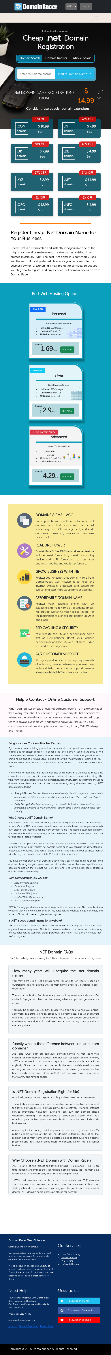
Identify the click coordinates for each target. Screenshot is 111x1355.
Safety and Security (24, 577)
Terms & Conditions (28, 1326)
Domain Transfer (56, 58)
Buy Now (67, 349)
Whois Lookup (81, 58)
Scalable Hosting (24, 603)
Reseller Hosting (69, 1257)
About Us (12, 1326)
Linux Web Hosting (70, 1254)
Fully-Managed (24, 659)
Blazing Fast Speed (24, 520)
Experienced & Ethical (24, 633)
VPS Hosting (67, 1261)
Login (86, 6)
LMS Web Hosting (70, 1264)
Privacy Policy (46, 1326)
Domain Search (30, 58)
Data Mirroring (24, 550)
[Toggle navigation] (96, 18)
